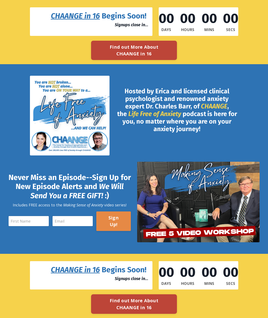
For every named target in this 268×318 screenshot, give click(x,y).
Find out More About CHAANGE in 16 (134, 50)
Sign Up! (113, 221)
